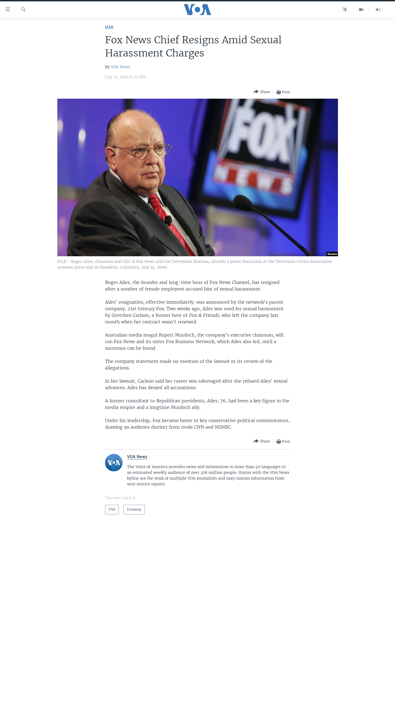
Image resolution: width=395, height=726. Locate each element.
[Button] (261, 92)
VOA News (120, 66)
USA (109, 27)
